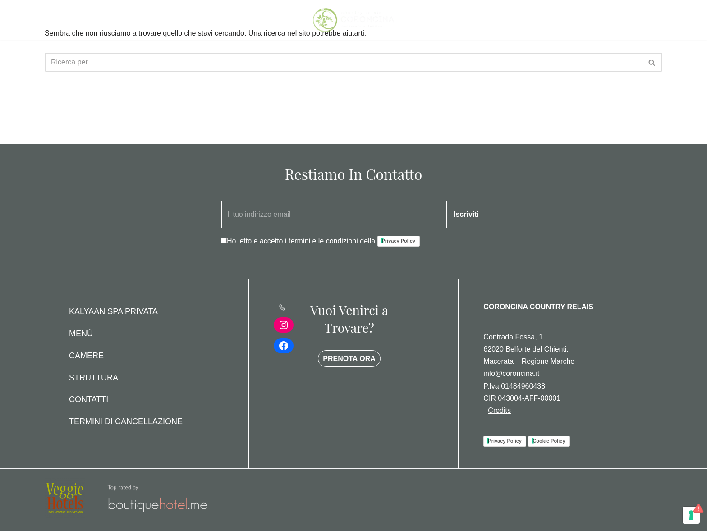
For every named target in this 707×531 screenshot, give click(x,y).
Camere (86, 355)
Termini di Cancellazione (126, 421)
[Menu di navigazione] (55, 20)
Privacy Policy (399, 240)
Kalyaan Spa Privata (113, 311)
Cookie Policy (549, 441)
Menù (81, 333)
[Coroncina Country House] (353, 20)
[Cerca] (343, 62)
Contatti (88, 399)
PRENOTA (626, 20)
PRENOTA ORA (349, 358)
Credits (499, 410)
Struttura (93, 377)
